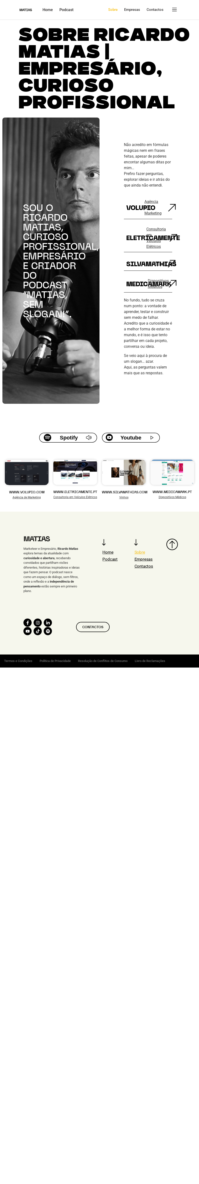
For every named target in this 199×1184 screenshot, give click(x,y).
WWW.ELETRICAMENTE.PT (75, 492)
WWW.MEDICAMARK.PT (172, 492)
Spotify (69, 438)
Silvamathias (151, 264)
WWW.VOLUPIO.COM (26, 492)
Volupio (140, 207)
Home (107, 552)
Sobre (140, 552)
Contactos (144, 566)
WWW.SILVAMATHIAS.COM (124, 492)
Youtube (131, 438)
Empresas (144, 559)
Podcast (110, 559)
